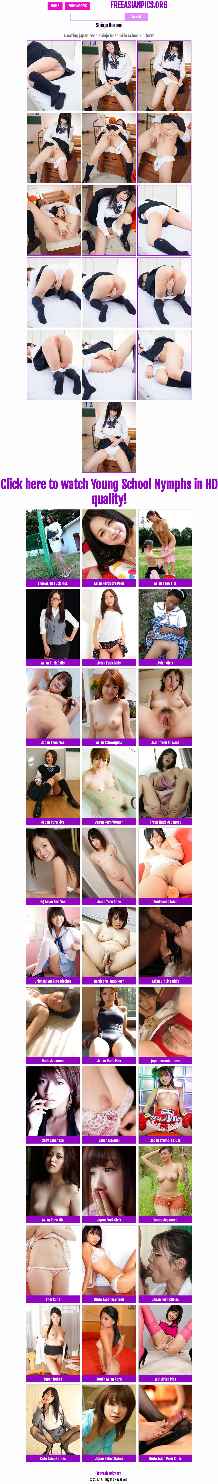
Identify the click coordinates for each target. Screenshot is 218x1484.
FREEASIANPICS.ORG (138, 5)
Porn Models (77, 6)
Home (55, 6)
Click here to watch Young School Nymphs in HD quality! (109, 492)
